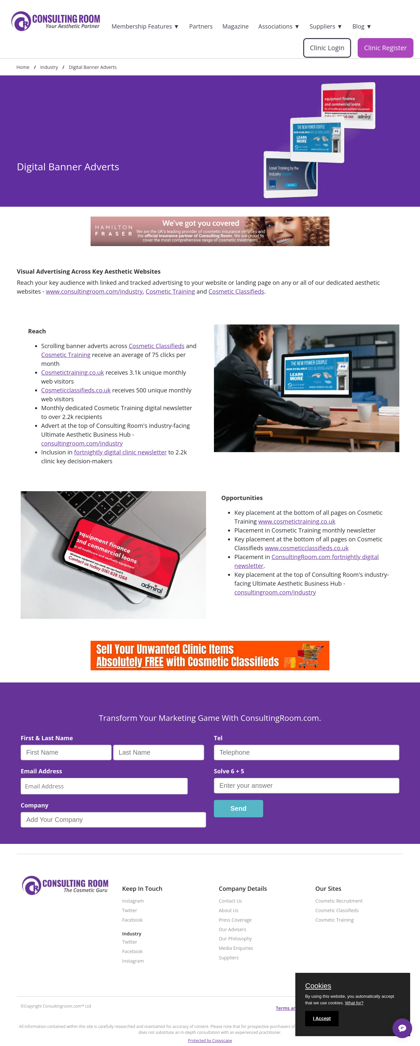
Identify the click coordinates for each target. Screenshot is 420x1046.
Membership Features (145, 26)
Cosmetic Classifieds (236, 291)
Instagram (133, 901)
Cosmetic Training (170, 291)
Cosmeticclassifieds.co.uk (76, 390)
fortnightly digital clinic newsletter (120, 452)
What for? (354, 1002)
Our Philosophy (235, 939)
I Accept (322, 1018)
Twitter (129, 910)
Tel (218, 738)
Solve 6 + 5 (229, 771)
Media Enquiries (236, 948)
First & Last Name (47, 738)
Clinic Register (385, 48)
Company (35, 805)
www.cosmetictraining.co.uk (296, 521)
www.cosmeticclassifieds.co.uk (307, 548)
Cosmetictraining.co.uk (72, 372)
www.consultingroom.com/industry (94, 291)
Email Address (41, 771)
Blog (362, 26)
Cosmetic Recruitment (339, 901)
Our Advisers (232, 929)
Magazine (235, 26)
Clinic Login (327, 48)
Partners (201, 26)
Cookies (318, 986)
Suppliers (326, 26)
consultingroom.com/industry (82, 443)
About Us (229, 910)
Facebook (132, 920)
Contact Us (230, 901)
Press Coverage (235, 920)
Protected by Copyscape (210, 1040)
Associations (279, 26)
